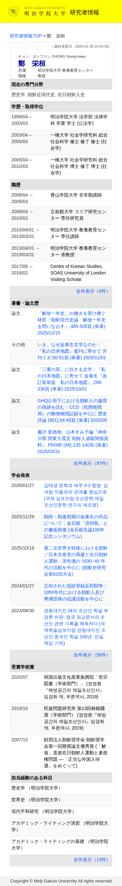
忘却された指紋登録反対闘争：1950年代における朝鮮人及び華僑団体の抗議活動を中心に (76, 592)
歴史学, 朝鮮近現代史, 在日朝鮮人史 (48, 94)
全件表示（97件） (92, 463)
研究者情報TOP (26, 35)
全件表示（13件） (92, 859)
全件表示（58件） (92, 654)
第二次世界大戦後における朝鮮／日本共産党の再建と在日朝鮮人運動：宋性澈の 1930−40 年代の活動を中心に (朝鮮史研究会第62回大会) (76, 561)
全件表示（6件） (93, 291)
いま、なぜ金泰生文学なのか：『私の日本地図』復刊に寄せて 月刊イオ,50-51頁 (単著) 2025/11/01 (72, 351)
